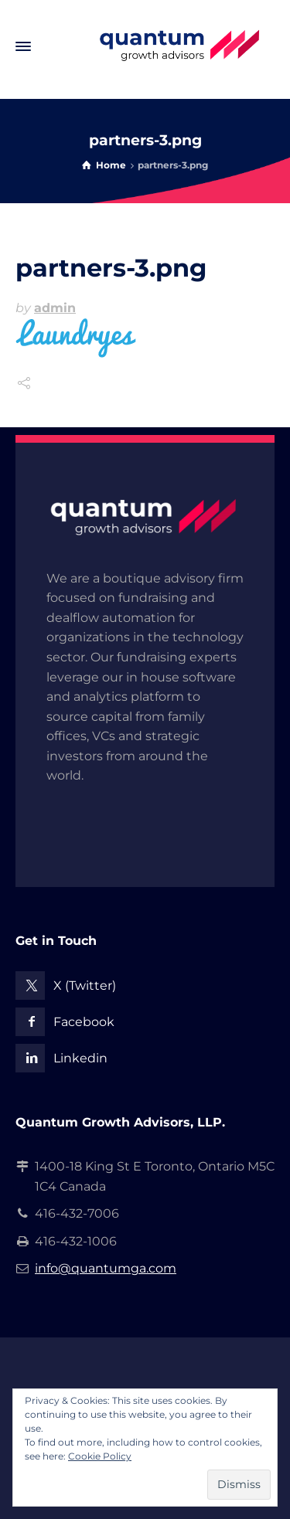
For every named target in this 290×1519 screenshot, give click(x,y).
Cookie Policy (99, 1456)
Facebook (83, 1021)
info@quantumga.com (105, 1268)
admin (55, 308)
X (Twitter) (84, 985)
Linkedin (80, 1058)
